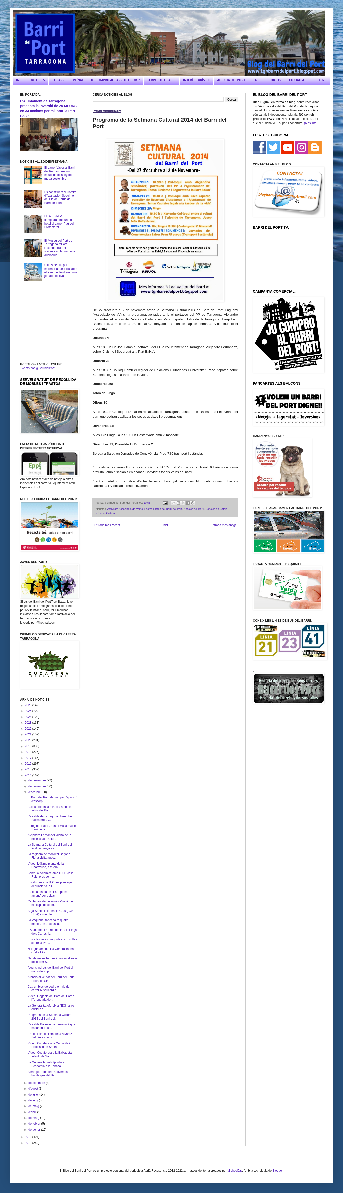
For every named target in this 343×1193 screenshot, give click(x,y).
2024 (28, 717)
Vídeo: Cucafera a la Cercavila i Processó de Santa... (49, 1045)
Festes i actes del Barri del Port (163, 508)
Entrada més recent (107, 525)
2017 (28, 758)
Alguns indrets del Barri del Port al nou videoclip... (50, 969)
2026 (28, 705)
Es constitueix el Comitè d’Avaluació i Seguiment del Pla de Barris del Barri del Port (60, 197)
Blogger (277, 1170)
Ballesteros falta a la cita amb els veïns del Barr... (49, 808)
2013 (28, 1137)
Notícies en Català (216, 508)
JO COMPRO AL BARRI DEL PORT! (115, 80)
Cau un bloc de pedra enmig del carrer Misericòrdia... (49, 988)
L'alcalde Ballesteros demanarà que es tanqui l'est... (51, 1026)
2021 (28, 734)
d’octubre (35, 792)
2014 (28, 775)
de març (34, 1118)
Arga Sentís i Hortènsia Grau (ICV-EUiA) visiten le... (51, 912)
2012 (28, 1143)
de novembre (37, 786)
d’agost (33, 1088)
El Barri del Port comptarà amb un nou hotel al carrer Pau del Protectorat (59, 222)
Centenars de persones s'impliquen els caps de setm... (51, 903)
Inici (165, 525)
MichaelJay (234, 1170)
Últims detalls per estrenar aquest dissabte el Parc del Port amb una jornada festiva (60, 270)
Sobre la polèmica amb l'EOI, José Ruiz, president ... (51, 874)
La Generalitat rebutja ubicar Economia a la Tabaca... (46, 1064)
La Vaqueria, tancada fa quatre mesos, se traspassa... (48, 921)
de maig (34, 1106)
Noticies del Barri (194, 508)
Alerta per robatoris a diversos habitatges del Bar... (48, 1073)
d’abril (32, 1112)
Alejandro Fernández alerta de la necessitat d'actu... (49, 836)
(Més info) (310, 123)
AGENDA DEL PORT (231, 80)
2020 (28, 740)
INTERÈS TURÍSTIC (196, 80)
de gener (34, 1129)
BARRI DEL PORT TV (267, 80)
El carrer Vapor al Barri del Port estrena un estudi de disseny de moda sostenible (59, 173)
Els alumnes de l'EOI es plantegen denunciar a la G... (50, 884)
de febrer (34, 1123)
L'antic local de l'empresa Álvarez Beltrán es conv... (50, 1035)
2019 (28, 746)
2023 (28, 722)
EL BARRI (58, 80)
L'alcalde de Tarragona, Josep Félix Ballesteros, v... (51, 818)
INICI (19, 80)
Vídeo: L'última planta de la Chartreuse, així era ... (46, 865)
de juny (33, 1100)
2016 (28, 763)
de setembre (37, 1083)
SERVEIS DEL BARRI (161, 80)
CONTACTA (296, 80)
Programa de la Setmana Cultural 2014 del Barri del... (50, 1016)
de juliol (33, 1094)
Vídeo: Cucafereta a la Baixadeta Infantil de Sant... (50, 1054)
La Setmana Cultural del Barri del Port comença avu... (50, 846)
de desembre (37, 780)
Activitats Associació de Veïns (125, 508)
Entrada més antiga (224, 525)
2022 (28, 728)
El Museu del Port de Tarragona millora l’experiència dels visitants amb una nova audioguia (59, 248)
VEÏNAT (78, 80)
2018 (28, 752)
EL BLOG (318, 80)
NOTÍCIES (38, 80)
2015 (28, 769)
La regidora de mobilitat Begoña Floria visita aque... (49, 855)
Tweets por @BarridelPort (37, 368)
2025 (28, 711)
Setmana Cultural (105, 513)
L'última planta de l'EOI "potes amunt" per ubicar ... (48, 893)
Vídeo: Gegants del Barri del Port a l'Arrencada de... (51, 997)
